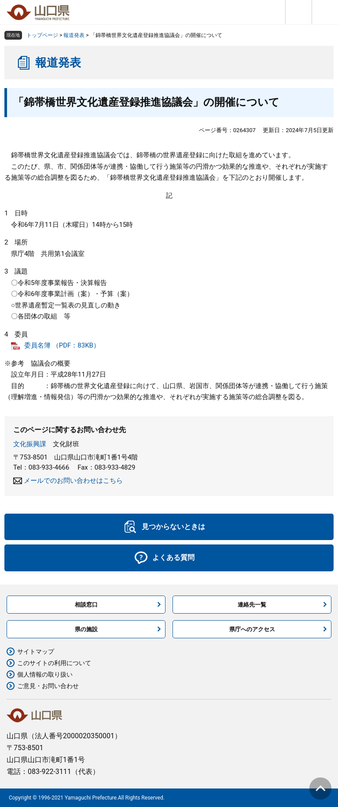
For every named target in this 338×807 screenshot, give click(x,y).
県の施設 (86, 629)
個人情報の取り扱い (45, 674)
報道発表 (73, 35)
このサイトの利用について (54, 662)
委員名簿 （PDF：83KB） (62, 345)
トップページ (42, 35)
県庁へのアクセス (252, 629)
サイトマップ (35, 651)
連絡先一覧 (252, 604)
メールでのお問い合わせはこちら (73, 481)
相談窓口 (86, 604)
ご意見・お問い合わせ (48, 685)
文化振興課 (29, 444)
